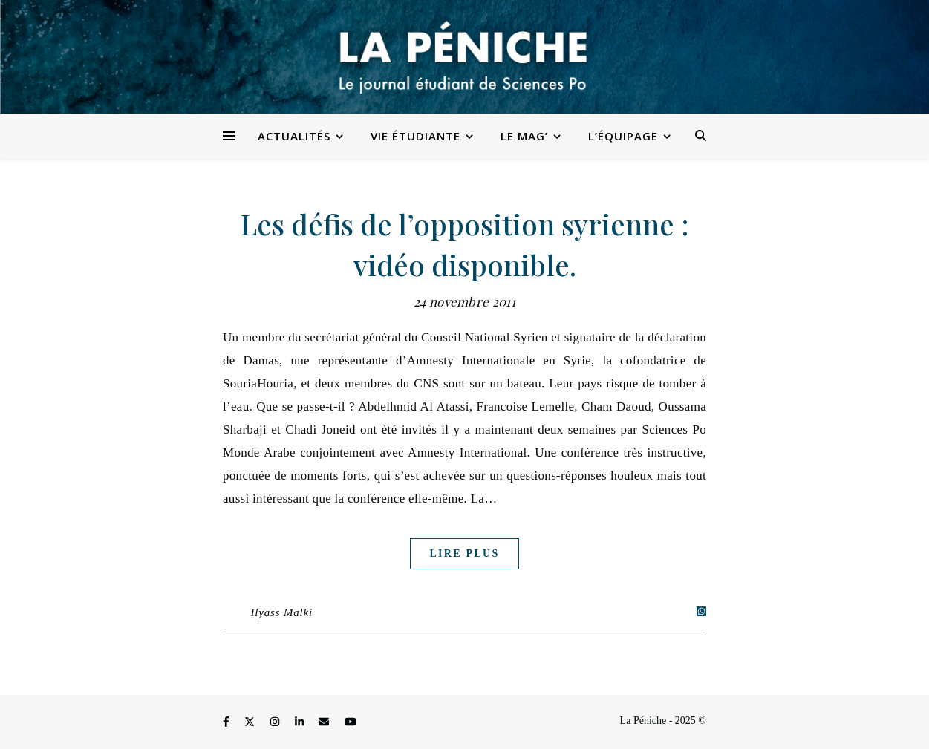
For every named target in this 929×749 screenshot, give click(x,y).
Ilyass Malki (282, 612)
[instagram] (276, 722)
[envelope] (325, 722)
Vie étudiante (415, 135)
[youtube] (350, 722)
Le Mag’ (524, 135)
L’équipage (623, 135)
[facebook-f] (227, 722)
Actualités (294, 135)
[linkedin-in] (301, 722)
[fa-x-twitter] (251, 722)
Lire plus (464, 553)
